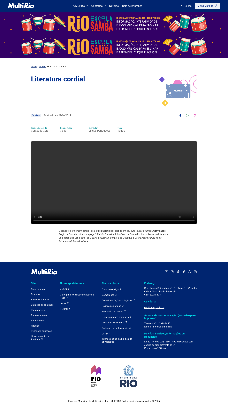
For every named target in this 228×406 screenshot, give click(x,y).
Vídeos (42, 66)
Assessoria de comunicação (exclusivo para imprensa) (170, 317)
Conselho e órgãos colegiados (119, 300)
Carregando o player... (114, 182)
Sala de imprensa (40, 299)
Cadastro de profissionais (116, 328)
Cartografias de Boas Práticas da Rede (77, 296)
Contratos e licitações (114, 322)
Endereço (149, 283)
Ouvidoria (150, 301)
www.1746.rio (159, 348)
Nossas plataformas (72, 283)
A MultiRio (80, 5)
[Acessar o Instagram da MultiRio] (172, 272)
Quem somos (38, 289)
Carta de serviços (112, 289)
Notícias (114, 5)
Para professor (38, 310)
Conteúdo (98, 5)
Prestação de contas (114, 311)
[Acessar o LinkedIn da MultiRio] (195, 272)
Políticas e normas (113, 305)
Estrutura (35, 294)
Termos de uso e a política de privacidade (117, 340)
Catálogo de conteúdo (42, 304)
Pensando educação (41, 331)
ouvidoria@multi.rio (154, 307)
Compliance (109, 294)
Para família (37, 320)
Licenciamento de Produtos (40, 338)
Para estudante (39, 315)
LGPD (106, 333)
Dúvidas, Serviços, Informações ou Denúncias (164, 335)
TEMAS (65, 308)
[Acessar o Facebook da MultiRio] (183, 272)
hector (64, 303)
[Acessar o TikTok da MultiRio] (178, 272)
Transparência (110, 283)
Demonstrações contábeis (117, 316)
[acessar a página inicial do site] (21, 6)
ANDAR (65, 289)
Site (33, 283)
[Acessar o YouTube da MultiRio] (166, 272)
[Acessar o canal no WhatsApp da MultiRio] (189, 272)
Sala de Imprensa (132, 5)
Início (34, 66)
